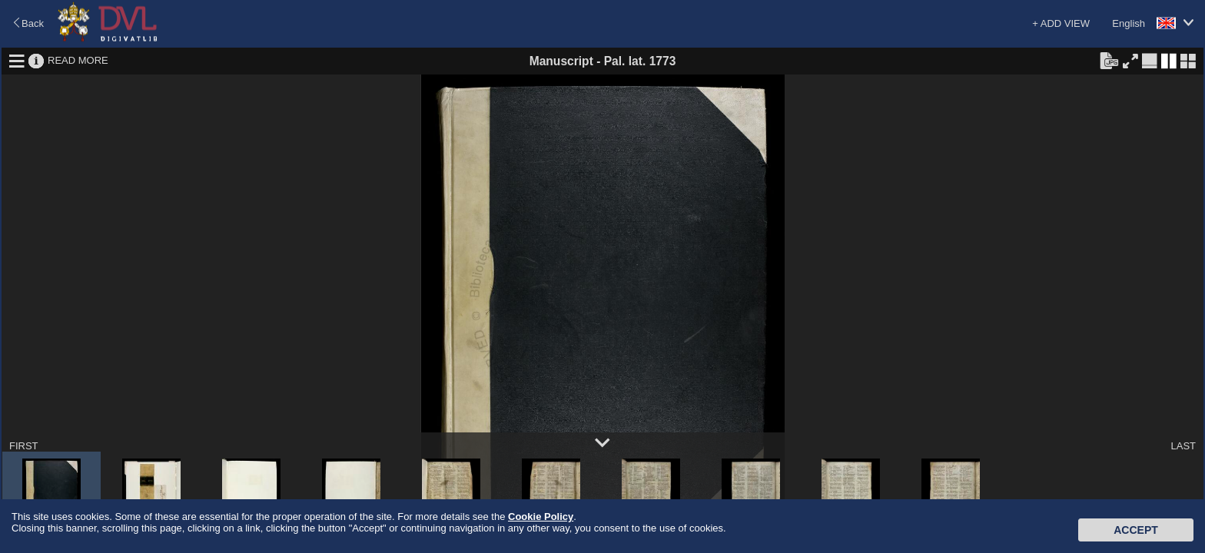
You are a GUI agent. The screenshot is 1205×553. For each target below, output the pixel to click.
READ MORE (78, 60)
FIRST (23, 446)
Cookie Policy (540, 516)
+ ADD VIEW (1061, 23)
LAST (1183, 446)
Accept (1136, 530)
